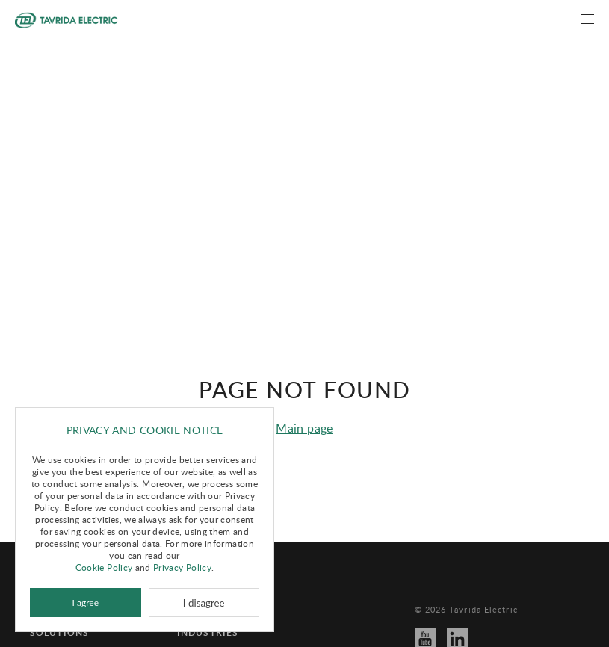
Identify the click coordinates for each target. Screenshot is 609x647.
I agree (85, 602)
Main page (304, 411)
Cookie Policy (104, 567)
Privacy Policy (182, 567)
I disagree (204, 603)
